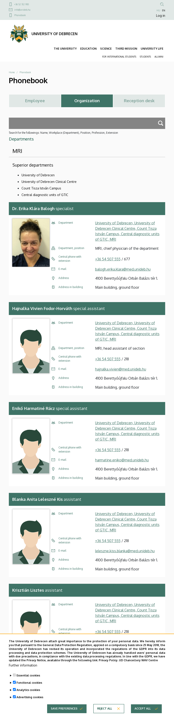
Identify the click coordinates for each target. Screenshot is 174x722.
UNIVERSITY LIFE (152, 48)
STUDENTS (145, 56)
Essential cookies (28, 683)
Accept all (143, 716)
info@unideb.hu (22, 9)
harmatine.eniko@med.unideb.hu (122, 460)
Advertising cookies (30, 705)
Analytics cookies (28, 697)
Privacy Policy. (108, 668)
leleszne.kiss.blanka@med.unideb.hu (125, 551)
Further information (23, 673)
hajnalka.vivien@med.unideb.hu (120, 369)
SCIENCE (106, 48)
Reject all (104, 716)
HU (158, 10)
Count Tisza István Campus (41, 188)
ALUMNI (159, 56)
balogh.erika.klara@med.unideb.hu (123, 269)
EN (163, 10)
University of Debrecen (38, 175)
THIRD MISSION (126, 48)
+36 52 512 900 (21, 4)
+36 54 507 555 (108, 259)
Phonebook (20, 15)
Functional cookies (29, 690)
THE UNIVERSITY (65, 48)
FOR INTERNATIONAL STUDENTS (119, 56)
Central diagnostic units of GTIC (45, 195)
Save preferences (64, 716)
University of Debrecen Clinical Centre (49, 182)
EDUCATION (88, 48)
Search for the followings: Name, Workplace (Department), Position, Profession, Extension (63, 132)
